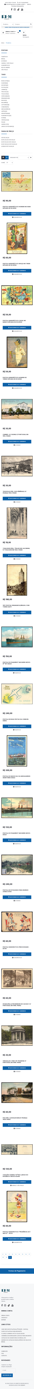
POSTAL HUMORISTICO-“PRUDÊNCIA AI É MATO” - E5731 (16, 1233)
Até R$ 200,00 (5, 138)
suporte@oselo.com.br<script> (15, 4)
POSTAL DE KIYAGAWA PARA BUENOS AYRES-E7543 (15, 891)
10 (5, 1254)
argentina (5, 113)
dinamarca (5, 98)
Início (2, 43)
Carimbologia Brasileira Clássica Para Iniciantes (16, 1336)
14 (19, 1254)
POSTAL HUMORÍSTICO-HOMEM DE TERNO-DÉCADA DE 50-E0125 (15, 378)
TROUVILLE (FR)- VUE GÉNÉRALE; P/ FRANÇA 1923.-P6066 (14, 492)
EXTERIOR (4, 61)
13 (15, 1254)
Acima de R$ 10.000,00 (7, 146)
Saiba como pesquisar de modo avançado (17, 27)
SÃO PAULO (4, 70)
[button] (8, 32)
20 (10, 1257)
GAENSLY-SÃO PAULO (7, 63)
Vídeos (29, 4)
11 (9, 1254)
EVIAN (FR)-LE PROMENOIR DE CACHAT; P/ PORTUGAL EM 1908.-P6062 (17, 1005)
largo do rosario (7, 126)
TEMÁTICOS (4, 57)
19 (6, 1257)
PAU (3, 122)
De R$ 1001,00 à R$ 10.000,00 (9, 144)
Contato (4, 1356)
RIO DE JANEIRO (5, 68)
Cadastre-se (12, 33)
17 (29, 1254)
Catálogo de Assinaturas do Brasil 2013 (13, 1338)
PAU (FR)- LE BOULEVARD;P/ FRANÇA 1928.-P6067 (15, 1119)
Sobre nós (4, 1351)
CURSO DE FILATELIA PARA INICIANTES (11, 1331)
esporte (4, 85)
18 (3, 1257)
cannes (4, 90)
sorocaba (5, 96)
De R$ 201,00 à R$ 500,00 (8, 140)
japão (4, 111)
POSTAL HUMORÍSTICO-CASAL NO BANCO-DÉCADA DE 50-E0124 (14, 321)
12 (12, 1254)
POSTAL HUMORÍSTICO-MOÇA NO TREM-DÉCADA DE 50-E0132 (17, 264)
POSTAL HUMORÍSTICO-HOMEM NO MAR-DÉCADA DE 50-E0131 (17, 208)
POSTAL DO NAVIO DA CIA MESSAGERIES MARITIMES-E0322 (16, 777)
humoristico (6, 116)
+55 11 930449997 (22, 3)
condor (5, 107)
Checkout (4, 1318)
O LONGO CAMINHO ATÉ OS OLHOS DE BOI (12, 1334)
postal (4, 87)
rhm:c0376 (5, 81)
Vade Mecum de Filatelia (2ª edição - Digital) (14, 1329)
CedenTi (22, 1385)
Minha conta (5, 1316)
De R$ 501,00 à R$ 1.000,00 (8, 142)
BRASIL (3, 59)
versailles (5, 120)
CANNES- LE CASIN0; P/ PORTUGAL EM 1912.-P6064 (15, 435)
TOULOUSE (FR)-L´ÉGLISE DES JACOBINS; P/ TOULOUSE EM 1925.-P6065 (16, 549)
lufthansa (5, 105)
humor (4, 83)
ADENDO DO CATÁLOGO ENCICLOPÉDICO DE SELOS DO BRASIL (16, 1341)
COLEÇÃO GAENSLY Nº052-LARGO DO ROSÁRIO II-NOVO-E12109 (15, 1176)
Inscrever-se (7, 1375)
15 (22, 1254)
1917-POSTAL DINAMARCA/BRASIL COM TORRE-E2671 (16, 606)
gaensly (5, 124)
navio (4, 100)
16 (25, 1254)
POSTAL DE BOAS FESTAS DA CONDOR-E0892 (16, 720)
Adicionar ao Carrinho (17, 214)
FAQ (2, 1353)
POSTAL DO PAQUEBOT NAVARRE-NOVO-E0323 (17, 834)
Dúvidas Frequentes (18, 6)
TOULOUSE (5, 94)
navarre (4, 103)
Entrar (7, 33)
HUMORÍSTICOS (5, 65)
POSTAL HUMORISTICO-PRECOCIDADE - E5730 (16, 948)
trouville (4, 92)
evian (3, 118)
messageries (5, 109)
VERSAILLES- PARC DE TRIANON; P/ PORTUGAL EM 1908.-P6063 (14, 1062)
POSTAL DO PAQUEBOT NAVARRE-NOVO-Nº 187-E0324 (17, 663)
